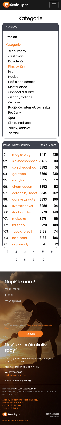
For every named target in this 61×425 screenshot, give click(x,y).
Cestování (16, 56)
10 (43, 260)
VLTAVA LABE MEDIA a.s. (26, 388)
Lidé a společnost (21, 82)
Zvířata (13, 133)
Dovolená (15, 61)
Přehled (11, 37)
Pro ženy (14, 112)
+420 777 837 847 (13, 372)
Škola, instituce (19, 123)
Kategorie (13, 45)
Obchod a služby (21, 92)
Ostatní (14, 102)
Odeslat (30, 333)
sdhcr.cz (54, 416)
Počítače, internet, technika (29, 107)
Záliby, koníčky (19, 128)
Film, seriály (16, 66)
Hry (10, 71)
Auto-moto (17, 51)
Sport (12, 118)
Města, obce (17, 87)
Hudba (13, 77)
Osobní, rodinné (20, 97)
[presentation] (30, 315)
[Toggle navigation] (54, 5)
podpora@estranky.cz (15, 375)
